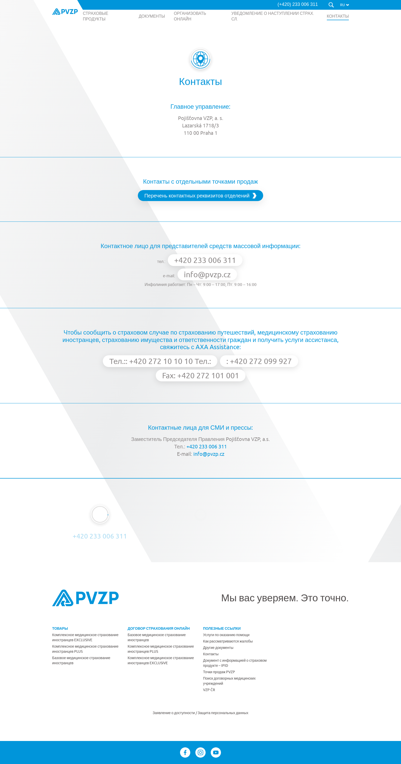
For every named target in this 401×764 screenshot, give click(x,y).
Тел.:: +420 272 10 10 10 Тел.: (160, 361)
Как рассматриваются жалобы (228, 641)
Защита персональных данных (223, 713)
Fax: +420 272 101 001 (200, 375)
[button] (344, 5)
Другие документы (218, 648)
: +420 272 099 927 (259, 361)
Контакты (210, 654)
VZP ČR (209, 690)
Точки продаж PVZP (219, 672)
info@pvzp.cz (207, 274)
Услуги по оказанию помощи (226, 635)
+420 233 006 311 (205, 260)
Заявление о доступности (174, 713)
